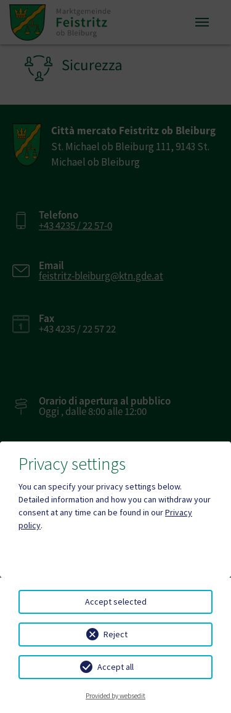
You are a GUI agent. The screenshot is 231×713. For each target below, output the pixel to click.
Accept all (115, 666)
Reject (115, 634)
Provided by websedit (115, 695)
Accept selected (116, 601)
